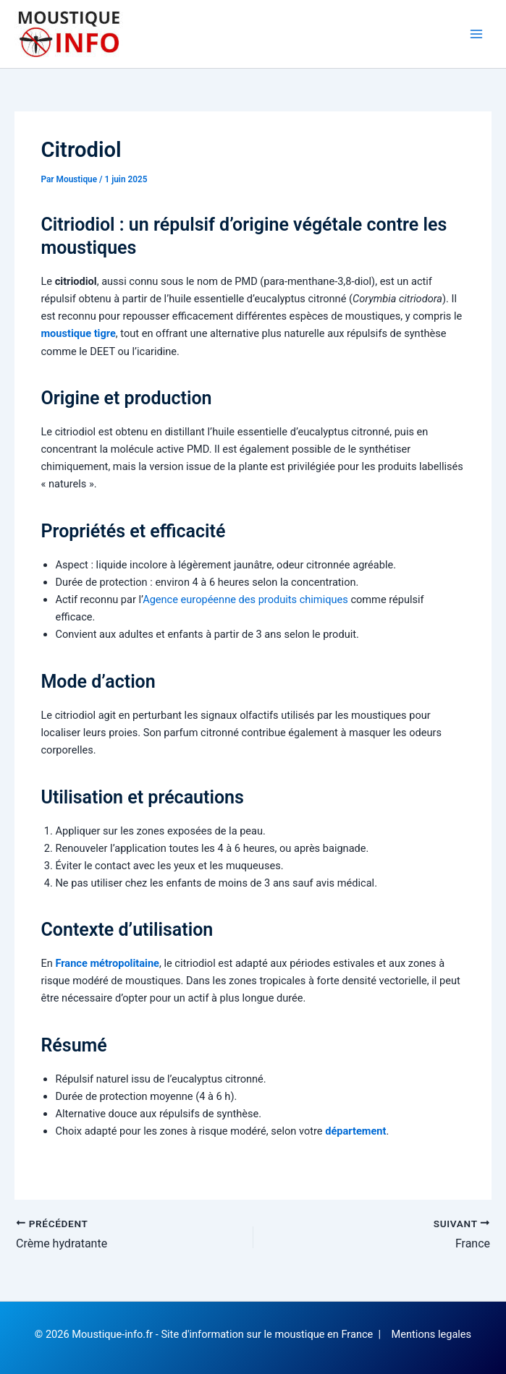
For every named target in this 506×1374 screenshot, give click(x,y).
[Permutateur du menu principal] (476, 34)
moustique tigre (78, 333)
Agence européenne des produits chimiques (245, 599)
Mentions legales (432, 1334)
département (355, 1131)
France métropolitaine (107, 963)
